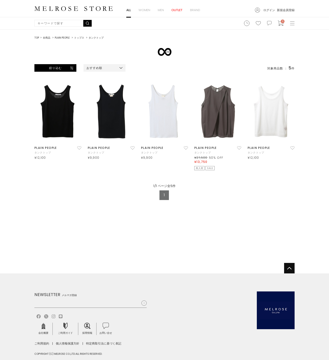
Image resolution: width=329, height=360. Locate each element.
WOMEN (144, 10)
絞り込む (55, 68)
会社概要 (43, 329)
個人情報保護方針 (67, 343)
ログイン (269, 10)
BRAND (195, 10)
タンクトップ (42, 152)
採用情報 (87, 329)
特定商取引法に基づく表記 (103, 343)
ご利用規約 (41, 343)
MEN (161, 10)
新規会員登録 (286, 10)
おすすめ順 (94, 68)
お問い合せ (105, 329)
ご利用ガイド (65, 329)
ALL (128, 10)
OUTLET (177, 10)
